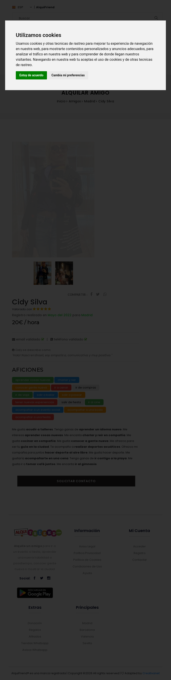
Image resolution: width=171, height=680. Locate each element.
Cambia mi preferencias (68, 75)
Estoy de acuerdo (31, 75)
